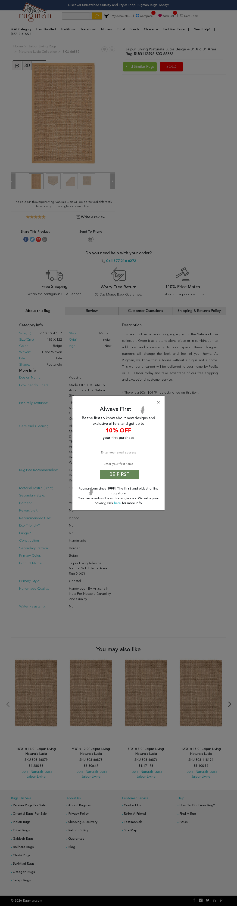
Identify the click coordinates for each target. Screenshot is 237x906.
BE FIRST (119, 474)
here (118, 503)
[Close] (119, 402)
